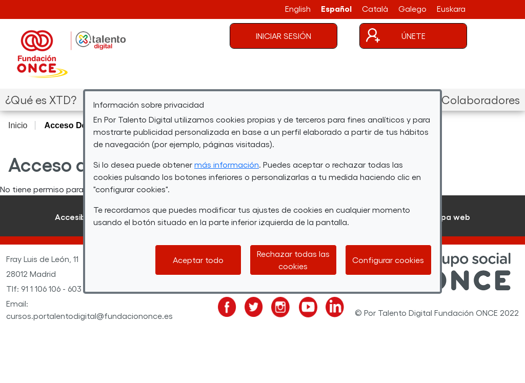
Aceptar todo (198, 260)
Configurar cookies (388, 260)
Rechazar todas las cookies (293, 260)
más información (226, 164)
